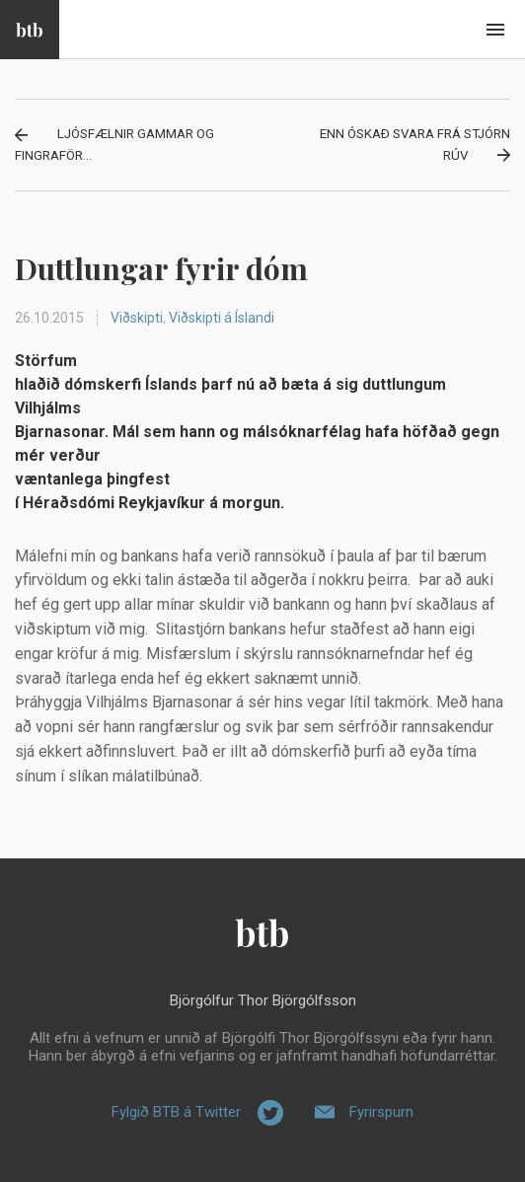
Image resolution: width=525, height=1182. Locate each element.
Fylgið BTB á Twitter (176, 1112)
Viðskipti (137, 318)
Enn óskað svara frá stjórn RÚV (415, 144)
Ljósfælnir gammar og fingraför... (114, 144)
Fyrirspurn (381, 1112)
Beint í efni (495, 29)
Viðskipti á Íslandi (221, 318)
